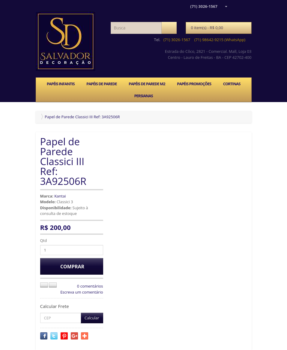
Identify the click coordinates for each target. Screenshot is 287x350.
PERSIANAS (143, 95)
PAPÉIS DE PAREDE (101, 83)
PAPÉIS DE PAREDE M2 (147, 83)
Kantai (60, 196)
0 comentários (90, 286)
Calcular (92, 318)
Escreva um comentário (81, 292)
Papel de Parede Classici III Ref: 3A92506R (82, 116)
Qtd (43, 240)
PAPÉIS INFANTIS (61, 83)
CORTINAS (232, 83)
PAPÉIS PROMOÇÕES (194, 83)
